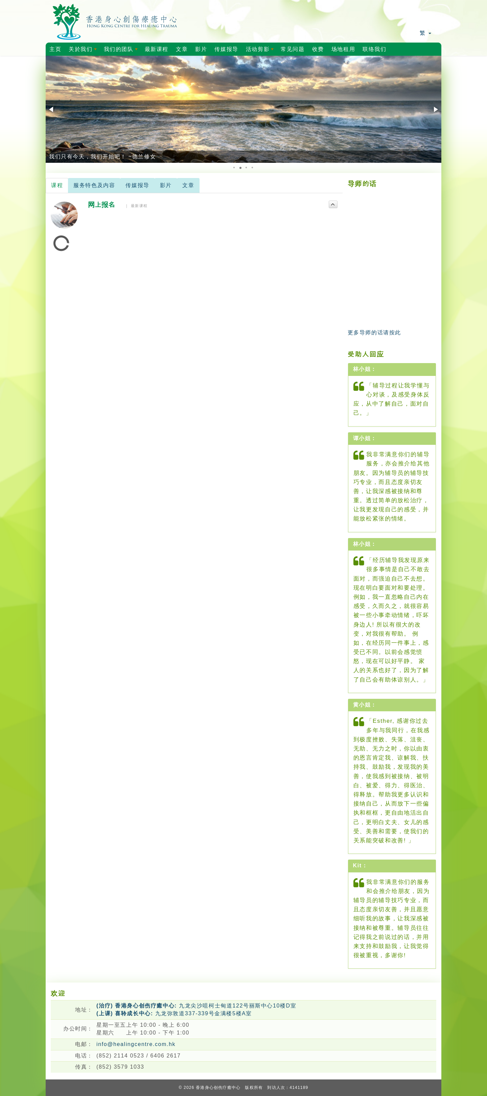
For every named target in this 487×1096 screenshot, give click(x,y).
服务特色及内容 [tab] (94, 185)
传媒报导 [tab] (137, 185)
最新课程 (156, 49)
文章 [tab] (188, 185)
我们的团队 (122, 51)
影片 (201, 49)
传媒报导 (226, 49)
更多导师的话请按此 (374, 332)
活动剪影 (261, 51)
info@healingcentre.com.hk (136, 1044)
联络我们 (374, 49)
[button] (51, 109)
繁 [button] (425, 33)
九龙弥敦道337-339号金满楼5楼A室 (174, 1013)
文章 (182, 49)
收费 (318, 49)
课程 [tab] (57, 185)
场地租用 (343, 49)
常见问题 (292, 49)
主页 (55, 49)
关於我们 (84, 51)
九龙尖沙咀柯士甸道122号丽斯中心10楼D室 (196, 1006)
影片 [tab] (166, 185)
